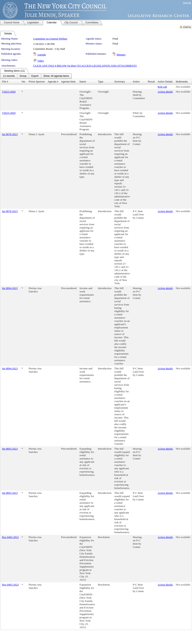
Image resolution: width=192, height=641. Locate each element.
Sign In (187, 2)
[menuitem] (9, 76)
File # (5, 81)
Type (100, 81)
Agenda (41, 54)
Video (40, 60)
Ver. (24, 81)
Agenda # (53, 81)
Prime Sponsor (37, 81)
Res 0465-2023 (10, 537)
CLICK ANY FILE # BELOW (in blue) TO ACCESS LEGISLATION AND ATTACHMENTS (85, 65)
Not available (183, 86)
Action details (165, 91)
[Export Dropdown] (35, 76)
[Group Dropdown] (23, 76)
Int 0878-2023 (10, 134)
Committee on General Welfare (50, 38)
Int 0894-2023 (10, 288)
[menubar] (36, 76)
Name (83, 81)
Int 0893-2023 (10, 448)
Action (136, 81)
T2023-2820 (9, 91)
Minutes (121, 54)
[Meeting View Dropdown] (56, 76)
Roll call (162, 86)
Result (151, 81)
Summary (119, 81)
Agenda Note (68, 81)
